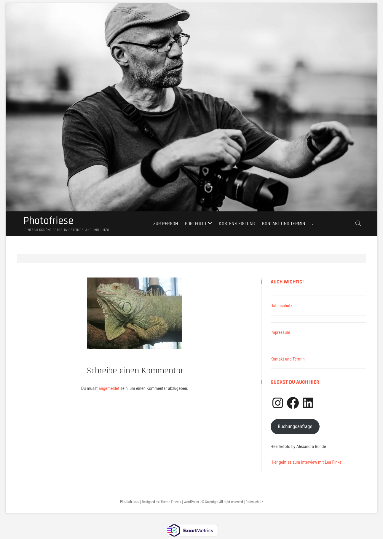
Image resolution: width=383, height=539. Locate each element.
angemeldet (109, 388)
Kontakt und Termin (283, 224)
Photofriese (48, 220)
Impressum (280, 332)
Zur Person (165, 224)
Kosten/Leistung (237, 224)
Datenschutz (282, 305)
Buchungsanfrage (295, 426)
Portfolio (195, 224)
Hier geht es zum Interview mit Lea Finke (306, 462)
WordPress (191, 502)
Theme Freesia (171, 502)
